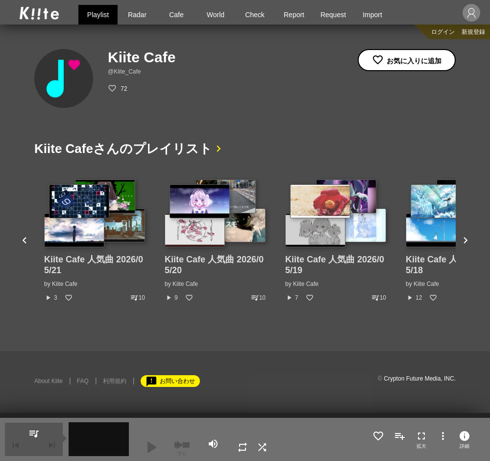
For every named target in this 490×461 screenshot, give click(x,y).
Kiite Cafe (64, 284)
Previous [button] (24, 241)
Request (333, 15)
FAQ (83, 381)
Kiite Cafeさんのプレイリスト (123, 148)
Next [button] (465, 241)
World (215, 15)
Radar (137, 15)
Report (294, 15)
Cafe (176, 15)
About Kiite (48, 381)
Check (255, 15)
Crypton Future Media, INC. (420, 378)
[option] (94, 241)
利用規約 (114, 381)
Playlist (98, 15)
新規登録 (473, 31)
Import (372, 15)
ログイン (443, 31)
